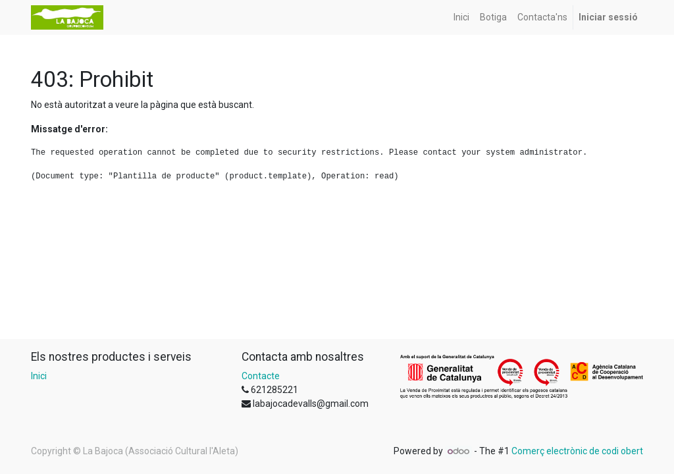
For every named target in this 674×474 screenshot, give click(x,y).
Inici (39, 376)
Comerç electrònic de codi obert (577, 451)
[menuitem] (461, 17)
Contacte (261, 376)
